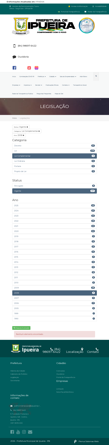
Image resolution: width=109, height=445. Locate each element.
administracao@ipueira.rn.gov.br (29, 406)
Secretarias (14, 380)
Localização (74, 350)
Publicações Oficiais (52, 85)
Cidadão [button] (52, 76)
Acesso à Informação (78, 6)
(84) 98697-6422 (51, 350)
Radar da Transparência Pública (22, 94)
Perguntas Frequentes (44, 94)
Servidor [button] (38, 85)
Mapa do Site (59, 94)
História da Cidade (17, 371)
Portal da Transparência (69, 12)
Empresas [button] (16, 85)
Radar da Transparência (96, 12)
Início (14, 76)
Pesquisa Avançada (21, 328)
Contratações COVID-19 (26, 76)
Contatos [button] (65, 85)
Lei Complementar (27, 131)
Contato (93, 350)
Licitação (60, 389)
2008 (19, 135)
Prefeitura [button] (42, 76)
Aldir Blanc (83, 76)
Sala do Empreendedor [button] (68, 76)
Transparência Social (80, 85)
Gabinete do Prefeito (18, 374)
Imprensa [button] (28, 85)
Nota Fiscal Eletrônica (64, 392)
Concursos (60, 371)
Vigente (21, 127)
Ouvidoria (60, 374)
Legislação (14, 377)
